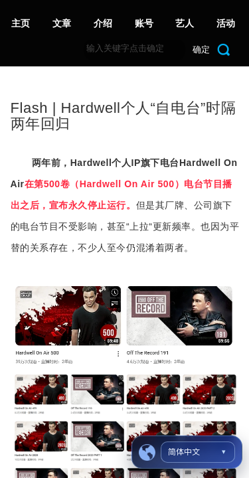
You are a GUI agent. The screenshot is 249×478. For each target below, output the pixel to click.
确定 (201, 49)
